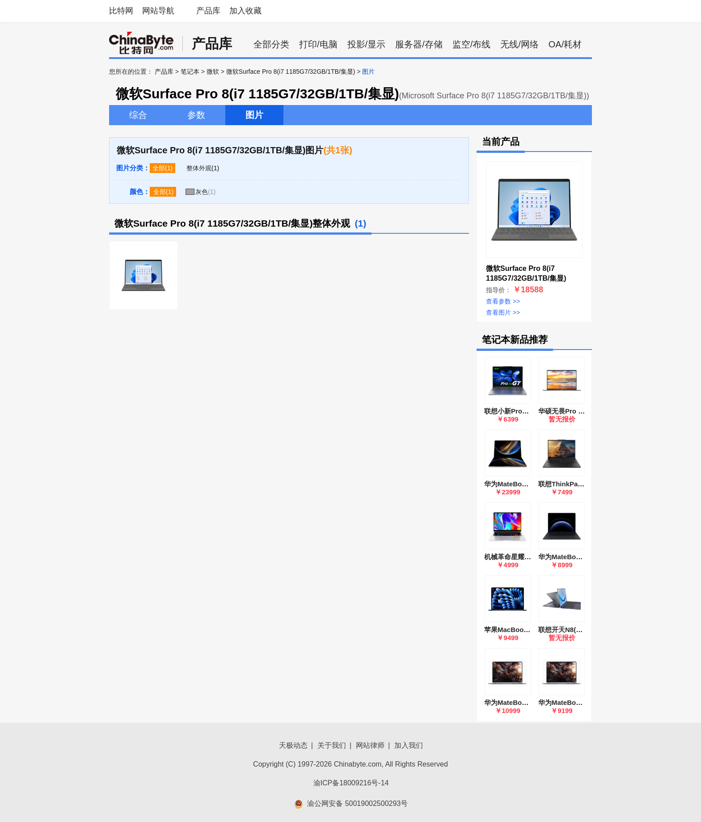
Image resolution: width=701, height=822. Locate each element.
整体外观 (198, 168)
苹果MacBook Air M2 (516, 629)
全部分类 (271, 44)
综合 (138, 115)
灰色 (201, 191)
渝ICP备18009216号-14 (351, 783)
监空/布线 (471, 44)
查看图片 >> (503, 312)
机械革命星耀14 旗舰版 (519, 557)
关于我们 (331, 745)
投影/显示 (366, 44)
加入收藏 (245, 10)
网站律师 (370, 745)
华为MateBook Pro (567, 557)
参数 (196, 115)
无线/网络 (519, 44)
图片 (254, 115)
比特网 (121, 10)
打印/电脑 (318, 44)
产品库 (208, 10)
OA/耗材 (565, 44)
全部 (158, 168)
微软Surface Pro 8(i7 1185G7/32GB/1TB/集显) (290, 71)
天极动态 (293, 745)
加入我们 (408, 745)
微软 (213, 71)
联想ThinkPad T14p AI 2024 (581, 484)
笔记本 (190, 71)
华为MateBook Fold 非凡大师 (529, 484)
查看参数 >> (503, 301)
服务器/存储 (419, 44)
